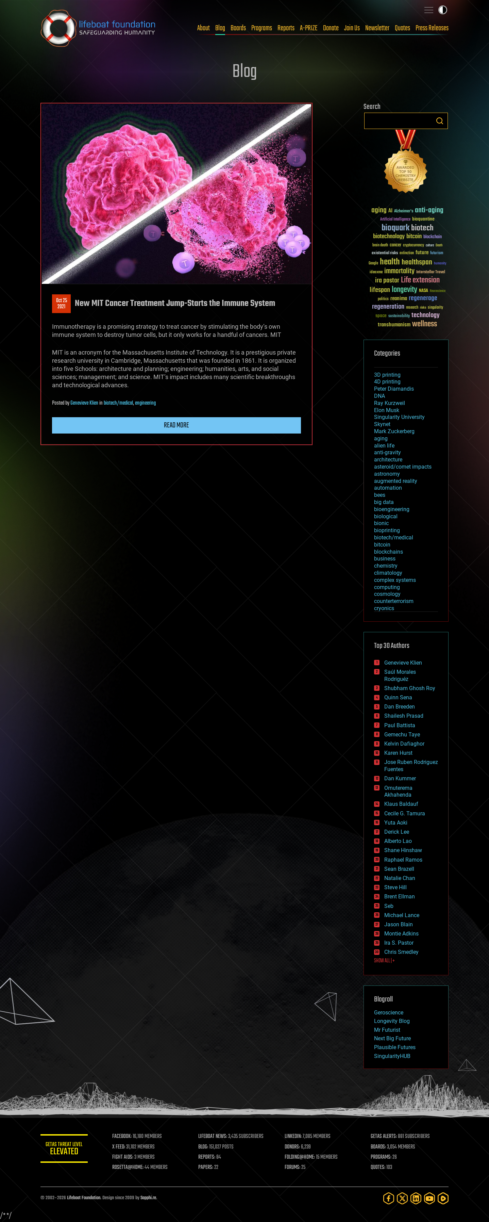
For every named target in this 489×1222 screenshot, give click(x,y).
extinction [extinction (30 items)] (407, 253)
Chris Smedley (401, 952)
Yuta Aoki (395, 822)
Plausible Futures (395, 1047)
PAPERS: (206, 1167)
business (384, 558)
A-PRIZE (309, 28)
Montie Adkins (401, 933)
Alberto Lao (398, 841)
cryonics (384, 608)
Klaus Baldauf (401, 804)
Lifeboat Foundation (83, 1198)
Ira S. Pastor (399, 943)
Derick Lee (396, 832)
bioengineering (391, 509)
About (203, 28)
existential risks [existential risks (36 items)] (385, 253)
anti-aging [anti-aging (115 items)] (429, 210)
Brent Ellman (399, 896)
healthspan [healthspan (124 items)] (417, 262)
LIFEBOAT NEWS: (213, 1136)
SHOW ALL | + (384, 961)
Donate (331, 28)
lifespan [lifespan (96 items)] (380, 290)
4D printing (387, 381)
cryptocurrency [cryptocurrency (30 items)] (413, 245)
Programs (261, 28)
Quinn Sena (398, 697)
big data (384, 502)
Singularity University (399, 417)
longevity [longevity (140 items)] (404, 290)
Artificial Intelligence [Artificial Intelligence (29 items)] (395, 219)
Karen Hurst (398, 753)
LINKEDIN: (293, 1136)
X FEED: (119, 1147)
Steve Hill (395, 887)
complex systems (395, 580)
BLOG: (203, 1147)
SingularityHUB (392, 1056)
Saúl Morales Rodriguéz (400, 675)
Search (440, 121)
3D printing (387, 375)
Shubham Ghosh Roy (409, 688)
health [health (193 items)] (390, 262)
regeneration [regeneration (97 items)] (388, 307)
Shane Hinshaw (403, 850)
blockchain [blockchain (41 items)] (432, 237)
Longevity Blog (392, 1021)
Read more (176, 425)
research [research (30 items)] (412, 308)
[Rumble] (443, 1198)
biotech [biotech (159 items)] (422, 228)
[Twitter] (402, 1198)
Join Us (352, 28)
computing (387, 587)
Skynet (382, 424)
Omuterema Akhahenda (398, 791)
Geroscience (388, 1012)
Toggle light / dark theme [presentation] (442, 9)
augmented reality (395, 481)
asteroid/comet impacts (403, 466)
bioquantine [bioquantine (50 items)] (423, 219)
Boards (238, 28)
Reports (285, 28)
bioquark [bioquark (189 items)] (395, 228)
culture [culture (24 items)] (430, 245)
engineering (145, 403)
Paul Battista (399, 725)
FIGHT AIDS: (123, 1157)
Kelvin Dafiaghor (404, 743)
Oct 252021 (61, 304)
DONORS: (292, 1147)
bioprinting (387, 530)
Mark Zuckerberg (394, 431)
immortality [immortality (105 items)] (399, 271)
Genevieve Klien (84, 403)
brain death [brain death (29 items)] (380, 245)
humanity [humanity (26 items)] (440, 264)
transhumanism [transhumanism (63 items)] (394, 325)
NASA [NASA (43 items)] (423, 291)
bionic (381, 523)
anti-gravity (387, 452)
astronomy (387, 474)
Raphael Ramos (403, 860)
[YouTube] (429, 1198)
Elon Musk (386, 410)
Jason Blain (398, 924)
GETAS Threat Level (64, 1149)
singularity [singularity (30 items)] (435, 308)
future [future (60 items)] (422, 252)
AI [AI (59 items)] (390, 211)
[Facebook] (388, 1198)
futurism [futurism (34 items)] (436, 253)
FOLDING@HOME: (300, 1157)
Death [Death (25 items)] (439, 245)
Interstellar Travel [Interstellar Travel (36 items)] (430, 272)
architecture (388, 459)
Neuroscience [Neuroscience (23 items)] (437, 291)
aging (381, 438)
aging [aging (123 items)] (379, 210)
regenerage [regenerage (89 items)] (423, 298)
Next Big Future (392, 1038)
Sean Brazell (399, 869)
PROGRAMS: (381, 1157)
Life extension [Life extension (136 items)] (420, 280)
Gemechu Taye (402, 734)
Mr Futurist (387, 1030)
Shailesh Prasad (403, 716)
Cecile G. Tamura (404, 813)
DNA (379, 396)
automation (388, 488)
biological (386, 516)
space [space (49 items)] (381, 316)
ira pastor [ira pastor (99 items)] (387, 280)
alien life (384, 445)
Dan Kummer (400, 778)
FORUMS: (293, 1167)
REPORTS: (207, 1157)
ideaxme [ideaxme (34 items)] (376, 272)
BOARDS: (378, 1147)
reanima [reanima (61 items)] (398, 298)
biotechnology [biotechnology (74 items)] (389, 236)
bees (379, 495)
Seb (388, 906)
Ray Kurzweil (389, 403)
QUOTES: (378, 1167)
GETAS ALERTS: (384, 1136)
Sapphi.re (148, 1198)
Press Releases (432, 28)
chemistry (386, 566)
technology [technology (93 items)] (425, 316)
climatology (388, 573)
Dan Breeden (399, 706)
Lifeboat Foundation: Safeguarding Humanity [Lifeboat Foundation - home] (98, 28)
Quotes (402, 28)
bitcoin (382, 544)
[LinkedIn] (415, 1198)
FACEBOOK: (122, 1136)
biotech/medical (118, 403)
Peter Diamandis (394, 389)
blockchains (388, 552)
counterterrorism (394, 601)
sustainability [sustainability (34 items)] (399, 316)
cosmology (387, 594)
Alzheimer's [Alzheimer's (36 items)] (403, 211)
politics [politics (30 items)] (383, 299)
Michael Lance (401, 915)
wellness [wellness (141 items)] (424, 324)
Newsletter (377, 28)
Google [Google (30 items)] (373, 263)
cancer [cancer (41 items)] (395, 245)
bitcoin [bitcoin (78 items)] (414, 236)
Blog (220, 28)
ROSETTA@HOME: (128, 1167)
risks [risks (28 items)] (423, 308)
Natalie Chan (399, 878)
